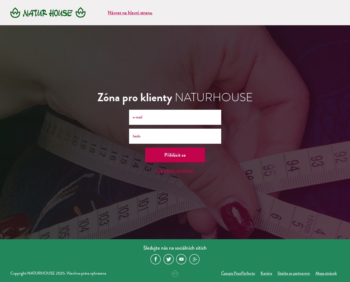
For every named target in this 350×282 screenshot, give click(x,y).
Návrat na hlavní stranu (130, 12)
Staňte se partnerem (294, 273)
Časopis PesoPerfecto (238, 273)
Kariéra (266, 273)
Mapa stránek (326, 273)
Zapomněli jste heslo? (175, 170)
